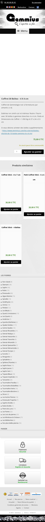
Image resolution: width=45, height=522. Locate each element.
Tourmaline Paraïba (9, 383)
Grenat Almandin (8, 342)
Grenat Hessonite (8, 336)
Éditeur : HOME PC (30, 513)
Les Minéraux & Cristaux (11, 417)
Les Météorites (7, 420)
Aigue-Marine (7, 296)
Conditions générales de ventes (17, 505)
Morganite (6, 357)
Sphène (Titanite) (8, 362)
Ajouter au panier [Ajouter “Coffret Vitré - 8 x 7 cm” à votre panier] (11, 209)
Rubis (4, 290)
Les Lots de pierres (9, 414)
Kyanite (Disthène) (8, 322)
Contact (31, 7)
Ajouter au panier (33, 151)
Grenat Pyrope (7, 351)
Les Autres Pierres (8, 397)
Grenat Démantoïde (9, 348)
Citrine (4, 305)
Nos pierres (19, 499)
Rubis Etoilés (6, 406)
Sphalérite (6, 359)
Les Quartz (6, 316)
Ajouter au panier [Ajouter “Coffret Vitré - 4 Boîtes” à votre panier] (11, 262)
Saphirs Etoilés (7, 403)
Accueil (9, 499)
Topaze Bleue (7, 374)
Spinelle (5, 299)
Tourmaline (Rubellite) (10, 386)
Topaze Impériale (8, 377)
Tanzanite (5, 380)
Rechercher (22, 7)
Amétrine (5, 319)
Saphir (4, 287)
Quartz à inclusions (9, 313)
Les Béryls (5, 310)
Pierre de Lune (7, 409)
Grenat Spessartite (9, 345)
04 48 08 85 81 (10, 2)
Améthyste (6, 302)
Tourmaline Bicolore (9, 391)
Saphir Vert (6, 371)
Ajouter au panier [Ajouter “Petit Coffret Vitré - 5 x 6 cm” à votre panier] (34, 214)
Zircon (4, 394)
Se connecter (36, 2)
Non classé (6, 282)
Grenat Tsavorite (8, 339)
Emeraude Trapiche (9, 400)
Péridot (5, 308)
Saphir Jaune (6, 368)
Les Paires (5, 411)
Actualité (12, 502)
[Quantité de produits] (17, 151)
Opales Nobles (7, 325)
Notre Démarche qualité (26, 502)
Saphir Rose (6, 365)
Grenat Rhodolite (8, 331)
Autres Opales (7, 328)
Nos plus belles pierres (10, 423)
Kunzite (5, 354)
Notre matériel (30, 499)
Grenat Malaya (7, 334)
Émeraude (6, 293)
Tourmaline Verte (8, 388)
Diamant (5, 285)
